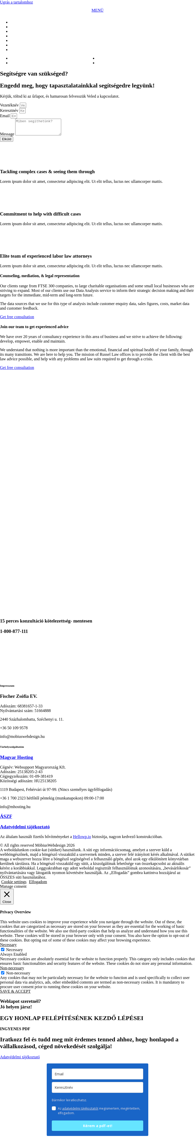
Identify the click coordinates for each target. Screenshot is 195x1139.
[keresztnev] (97, 1090)
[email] (97, 1077)
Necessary (14, 953)
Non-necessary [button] (12, 971)
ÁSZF (6, 819)
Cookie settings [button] (13, 885)
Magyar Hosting (16, 760)
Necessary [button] (8, 948)
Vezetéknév (10, 105)
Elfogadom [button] (38, 885)
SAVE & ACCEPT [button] (15, 994)
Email (5, 116)
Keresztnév (9, 110)
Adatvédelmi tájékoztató (25, 829)
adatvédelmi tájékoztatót (80, 1111)
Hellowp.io (82, 840)
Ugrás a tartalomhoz (16, 2)
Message (7, 137)
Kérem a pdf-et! (97, 1128)
